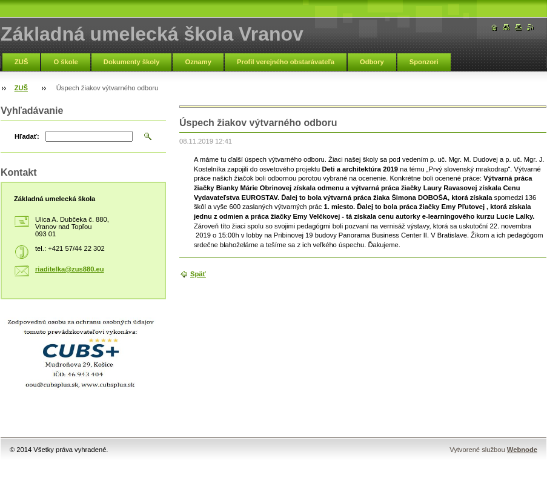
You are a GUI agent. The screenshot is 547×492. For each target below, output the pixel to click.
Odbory (372, 61)
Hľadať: (27, 136)
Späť (198, 274)
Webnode (522, 449)
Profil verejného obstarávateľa (285, 61)
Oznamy (198, 61)
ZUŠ (21, 61)
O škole (65, 61)
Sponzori (424, 61)
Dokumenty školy (132, 61)
